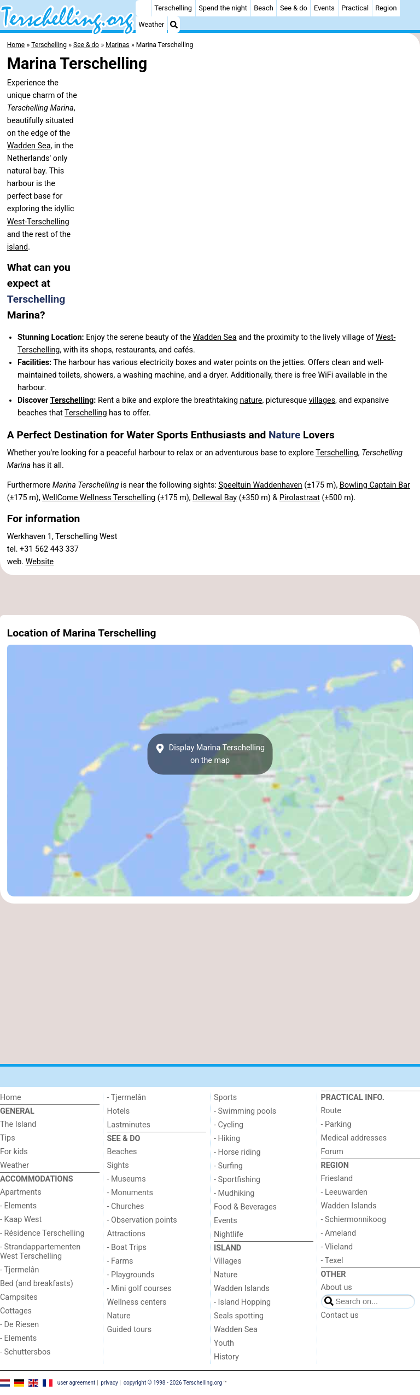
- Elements (18, 1206)
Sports (225, 1097)
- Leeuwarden (344, 1192)
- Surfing (228, 1166)
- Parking (336, 1124)
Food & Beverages (245, 1207)
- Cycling (228, 1125)
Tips (7, 1138)
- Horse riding (237, 1152)
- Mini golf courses (139, 1288)
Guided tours (129, 1329)
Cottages (16, 1311)
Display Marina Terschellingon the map (210, 754)
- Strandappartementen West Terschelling (40, 1251)
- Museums (126, 1179)
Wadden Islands (242, 1288)
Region (385, 8)
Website (40, 561)
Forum (332, 1151)
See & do (293, 8)
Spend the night (223, 8)
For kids (14, 1151)
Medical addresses (354, 1138)
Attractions (126, 1233)
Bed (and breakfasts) (36, 1283)
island (17, 247)
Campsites (19, 1297)
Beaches (122, 1151)
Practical (355, 8)
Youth (224, 1343)
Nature (284, 435)
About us (336, 1287)
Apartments (21, 1192)
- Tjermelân (19, 1270)
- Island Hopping (242, 1302)
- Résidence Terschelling (42, 1233)
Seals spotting (239, 1316)
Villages (228, 1261)
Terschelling (173, 8)
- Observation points (142, 1220)
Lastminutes (128, 1125)
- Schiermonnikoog (354, 1219)
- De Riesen (19, 1324)
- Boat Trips (127, 1247)
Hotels (118, 1111)
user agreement (76, 1383)
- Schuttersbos (25, 1352)
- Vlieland (337, 1247)
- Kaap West (21, 1219)
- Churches (125, 1206)
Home (10, 1097)
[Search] (174, 24)
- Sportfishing (237, 1179)
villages (322, 400)
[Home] (143, 8)
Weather (151, 24)
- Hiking (227, 1138)
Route (331, 1110)
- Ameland (339, 1233)
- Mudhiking (234, 1193)
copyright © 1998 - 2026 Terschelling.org (173, 1383)
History (226, 1357)
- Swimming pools (245, 1111)
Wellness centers (137, 1302)
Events (324, 8)
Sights (118, 1165)
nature (251, 400)
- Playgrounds (131, 1275)
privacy (109, 1383)
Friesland (337, 1178)
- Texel (332, 1260)
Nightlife (228, 1234)
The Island (18, 1124)
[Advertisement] (210, 594)
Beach (263, 8)
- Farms (120, 1261)
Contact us (340, 1315)
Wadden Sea (29, 146)
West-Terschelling (38, 222)
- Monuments (130, 1192)
